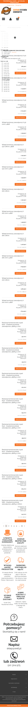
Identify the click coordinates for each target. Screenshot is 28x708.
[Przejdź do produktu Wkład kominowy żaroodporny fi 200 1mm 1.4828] (7, 304)
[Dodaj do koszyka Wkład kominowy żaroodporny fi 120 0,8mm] (20, 73)
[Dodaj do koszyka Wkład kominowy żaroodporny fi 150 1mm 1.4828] (20, 184)
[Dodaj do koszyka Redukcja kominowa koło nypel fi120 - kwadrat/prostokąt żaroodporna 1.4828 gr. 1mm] (20, 470)
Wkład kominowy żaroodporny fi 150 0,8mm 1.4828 (12, 145)
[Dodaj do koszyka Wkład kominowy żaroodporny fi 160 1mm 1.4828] (20, 229)
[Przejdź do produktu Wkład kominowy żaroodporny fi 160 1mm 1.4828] (7, 215)
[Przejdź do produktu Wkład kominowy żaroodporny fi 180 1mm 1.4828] (7, 260)
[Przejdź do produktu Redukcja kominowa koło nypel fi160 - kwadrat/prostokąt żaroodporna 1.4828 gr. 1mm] (7, 379)
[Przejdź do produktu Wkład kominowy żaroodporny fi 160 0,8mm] (7, 193)
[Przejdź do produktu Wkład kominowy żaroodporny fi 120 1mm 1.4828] (7, 82)
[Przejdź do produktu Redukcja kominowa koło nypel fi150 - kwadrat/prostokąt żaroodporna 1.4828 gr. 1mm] (7, 404)
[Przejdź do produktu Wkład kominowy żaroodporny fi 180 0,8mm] (7, 237)
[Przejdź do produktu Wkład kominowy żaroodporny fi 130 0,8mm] (7, 104)
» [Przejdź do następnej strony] (24, 526)
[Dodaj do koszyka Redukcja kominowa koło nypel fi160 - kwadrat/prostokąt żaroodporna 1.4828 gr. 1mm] (20, 394)
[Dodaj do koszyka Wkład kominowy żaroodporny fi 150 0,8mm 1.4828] (20, 162)
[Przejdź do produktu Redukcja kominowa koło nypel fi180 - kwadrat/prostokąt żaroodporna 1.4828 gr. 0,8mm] (7, 506)
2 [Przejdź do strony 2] (8, 526)
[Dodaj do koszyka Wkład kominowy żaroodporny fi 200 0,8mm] (20, 295)
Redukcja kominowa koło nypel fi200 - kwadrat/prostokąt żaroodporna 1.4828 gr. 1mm (12, 324)
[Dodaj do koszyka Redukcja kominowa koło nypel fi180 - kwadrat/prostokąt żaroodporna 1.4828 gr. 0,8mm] (20, 521)
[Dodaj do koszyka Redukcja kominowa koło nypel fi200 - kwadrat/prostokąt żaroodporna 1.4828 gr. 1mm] (20, 343)
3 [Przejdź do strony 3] (11, 526)
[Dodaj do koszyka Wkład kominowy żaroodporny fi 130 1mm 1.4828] (20, 140)
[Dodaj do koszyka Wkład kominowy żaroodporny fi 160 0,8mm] (20, 206)
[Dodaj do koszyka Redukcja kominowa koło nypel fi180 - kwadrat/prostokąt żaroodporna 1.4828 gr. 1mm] (20, 368)
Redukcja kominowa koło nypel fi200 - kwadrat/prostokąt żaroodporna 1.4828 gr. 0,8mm (12, 477)
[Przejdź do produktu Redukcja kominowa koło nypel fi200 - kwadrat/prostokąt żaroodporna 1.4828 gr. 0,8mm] (7, 481)
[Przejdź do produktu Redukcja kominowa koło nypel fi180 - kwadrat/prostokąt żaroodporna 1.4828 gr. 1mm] (7, 354)
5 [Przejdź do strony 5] (16, 526)
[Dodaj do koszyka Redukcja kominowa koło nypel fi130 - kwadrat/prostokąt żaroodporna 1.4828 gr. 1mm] (20, 444)
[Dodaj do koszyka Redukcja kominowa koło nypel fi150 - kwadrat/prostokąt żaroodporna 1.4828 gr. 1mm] (20, 419)
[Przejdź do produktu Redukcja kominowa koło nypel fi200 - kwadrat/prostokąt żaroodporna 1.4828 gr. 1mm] (7, 328)
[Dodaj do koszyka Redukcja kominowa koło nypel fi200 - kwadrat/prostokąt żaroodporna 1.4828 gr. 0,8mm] (20, 495)
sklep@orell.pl (14, 2)
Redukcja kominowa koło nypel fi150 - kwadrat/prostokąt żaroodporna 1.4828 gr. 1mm (12, 400)
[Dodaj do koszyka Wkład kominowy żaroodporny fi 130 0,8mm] (20, 117)
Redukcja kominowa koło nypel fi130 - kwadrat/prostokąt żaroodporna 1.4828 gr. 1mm (12, 426)
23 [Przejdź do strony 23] (22, 526)
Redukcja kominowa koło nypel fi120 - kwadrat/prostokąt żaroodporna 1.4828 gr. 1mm (12, 451)
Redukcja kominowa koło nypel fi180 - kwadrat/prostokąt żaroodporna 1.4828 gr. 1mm (12, 350)
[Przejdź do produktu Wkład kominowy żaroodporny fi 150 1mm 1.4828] (7, 171)
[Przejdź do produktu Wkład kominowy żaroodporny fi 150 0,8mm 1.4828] (7, 148)
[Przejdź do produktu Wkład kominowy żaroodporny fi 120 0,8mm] (7, 59)
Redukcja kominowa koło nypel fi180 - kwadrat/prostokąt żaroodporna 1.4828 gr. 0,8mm (12, 502)
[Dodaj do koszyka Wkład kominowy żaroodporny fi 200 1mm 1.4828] (20, 318)
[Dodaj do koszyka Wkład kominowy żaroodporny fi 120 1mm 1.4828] (20, 95)
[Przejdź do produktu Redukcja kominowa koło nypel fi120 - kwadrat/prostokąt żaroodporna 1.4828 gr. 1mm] (7, 455)
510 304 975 (21, 1)
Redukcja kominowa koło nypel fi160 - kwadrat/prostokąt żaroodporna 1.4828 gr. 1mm (12, 375)
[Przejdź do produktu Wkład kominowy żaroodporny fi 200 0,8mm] (7, 282)
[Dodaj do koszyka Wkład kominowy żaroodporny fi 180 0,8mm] (20, 251)
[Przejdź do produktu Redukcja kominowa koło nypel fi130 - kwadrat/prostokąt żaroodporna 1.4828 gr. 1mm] (7, 430)
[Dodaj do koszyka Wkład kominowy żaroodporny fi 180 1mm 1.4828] (20, 273)
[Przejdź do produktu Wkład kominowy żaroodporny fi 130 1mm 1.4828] (7, 126)
